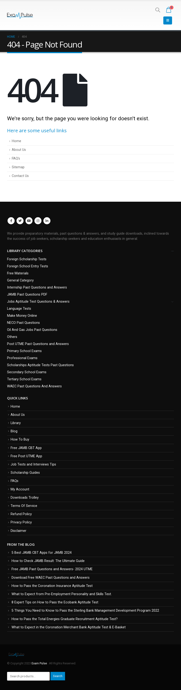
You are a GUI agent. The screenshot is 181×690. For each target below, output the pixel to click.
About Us (19, 150)
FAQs (14, 481)
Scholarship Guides (25, 473)
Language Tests (19, 309)
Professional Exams (22, 358)
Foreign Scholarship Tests (26, 259)
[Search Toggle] (157, 10)
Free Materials (18, 273)
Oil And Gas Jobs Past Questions (32, 330)
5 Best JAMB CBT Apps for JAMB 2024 (42, 553)
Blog (14, 431)
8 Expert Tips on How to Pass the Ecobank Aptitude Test (55, 602)
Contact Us (20, 176)
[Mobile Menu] (167, 20)
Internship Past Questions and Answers (37, 287)
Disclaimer (18, 531)
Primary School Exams (24, 351)
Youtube (29, 220)
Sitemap (18, 167)
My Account (20, 489)
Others (12, 337)
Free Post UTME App (26, 456)
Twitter (20, 220)
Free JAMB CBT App (26, 448)
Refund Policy (21, 514)
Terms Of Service (24, 506)
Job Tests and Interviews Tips (33, 464)
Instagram (37, 220)
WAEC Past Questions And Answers (34, 386)
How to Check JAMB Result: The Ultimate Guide (48, 561)
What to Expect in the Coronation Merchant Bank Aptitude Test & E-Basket (69, 627)
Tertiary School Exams (24, 379)
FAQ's (16, 158)
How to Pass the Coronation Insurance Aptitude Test (52, 586)
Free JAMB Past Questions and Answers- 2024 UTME (52, 569)
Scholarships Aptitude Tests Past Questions (40, 365)
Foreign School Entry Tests (27, 266)
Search (57, 676)
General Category (20, 280)
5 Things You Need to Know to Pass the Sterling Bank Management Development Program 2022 (85, 611)
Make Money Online (22, 316)
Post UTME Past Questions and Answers (38, 344)
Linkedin (46, 220)
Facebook (11, 220)
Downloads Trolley (25, 498)
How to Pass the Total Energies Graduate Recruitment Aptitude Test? (65, 619)
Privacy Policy (21, 522)
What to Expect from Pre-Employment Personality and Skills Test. (62, 594)
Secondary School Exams (26, 372)
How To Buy (20, 439)
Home (16, 141)
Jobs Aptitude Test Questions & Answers (38, 302)
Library (16, 423)
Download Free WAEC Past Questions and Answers (51, 578)
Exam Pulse (40, 663)
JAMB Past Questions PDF (27, 295)
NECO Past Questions (23, 323)
